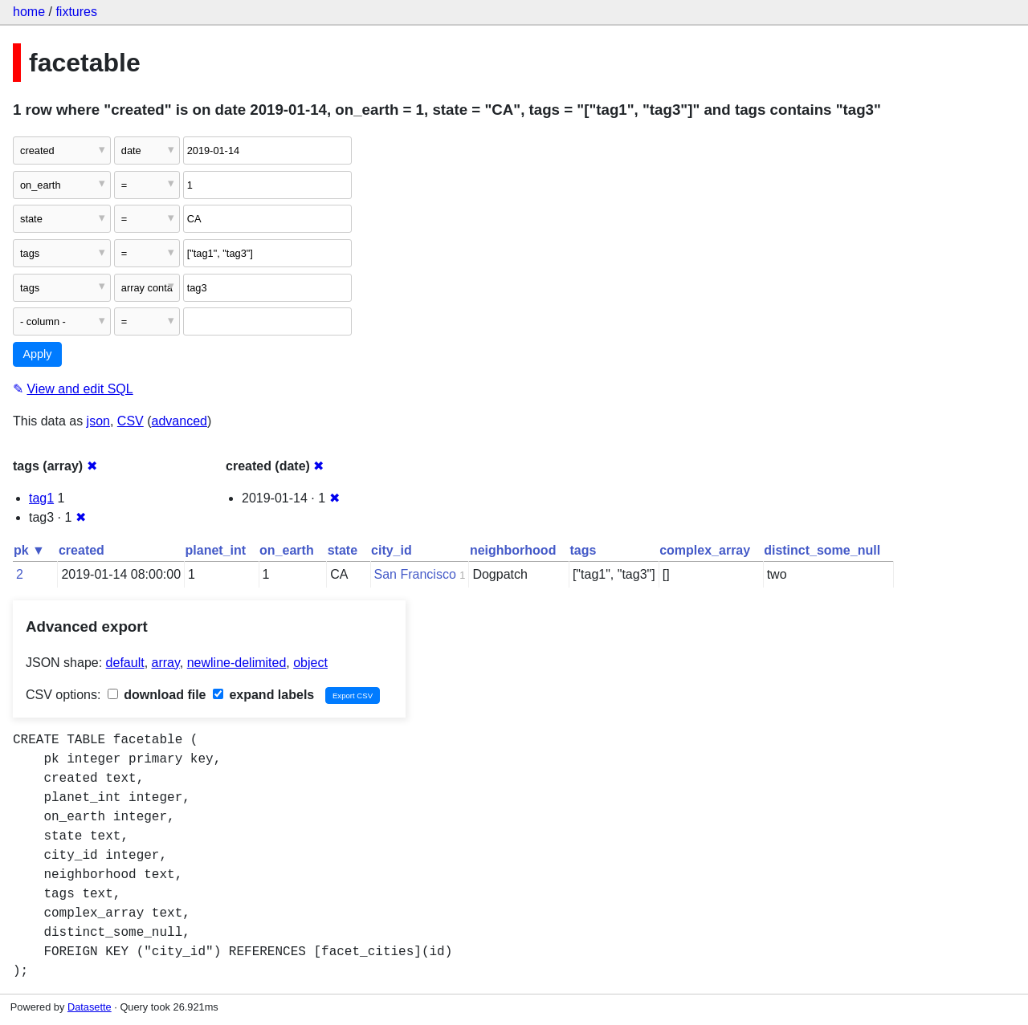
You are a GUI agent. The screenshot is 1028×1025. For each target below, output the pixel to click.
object (310, 662)
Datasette (89, 1007)
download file (157, 695)
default (125, 662)
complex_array (704, 550)
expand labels (263, 695)
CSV (130, 421)
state (342, 550)
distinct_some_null (822, 550)
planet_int (216, 550)
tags (582, 550)
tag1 (41, 498)
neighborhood (513, 550)
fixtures (76, 11)
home (29, 11)
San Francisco (415, 574)
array (166, 662)
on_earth (286, 550)
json (98, 421)
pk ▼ (29, 550)
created (81, 550)
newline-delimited (237, 662)
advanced (179, 421)
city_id (391, 550)
